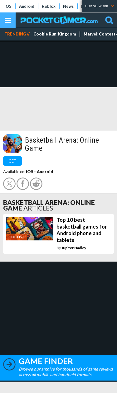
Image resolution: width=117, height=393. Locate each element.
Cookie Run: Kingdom (54, 34)
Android (26, 6)
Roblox (49, 6)
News (68, 6)
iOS (8, 6)
